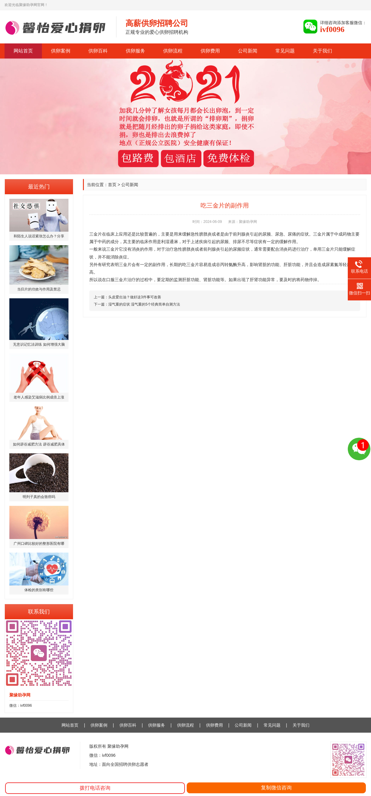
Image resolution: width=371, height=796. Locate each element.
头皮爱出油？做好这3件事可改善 (134, 297)
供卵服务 (135, 50)
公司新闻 (247, 50)
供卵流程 (172, 50)
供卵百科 (98, 50)
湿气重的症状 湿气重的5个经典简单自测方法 (144, 304)
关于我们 (322, 50)
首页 (112, 184)
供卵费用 (210, 50)
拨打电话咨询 (95, 788)
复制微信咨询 (276, 788)
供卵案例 (60, 50)
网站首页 (23, 50)
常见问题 (285, 50)
